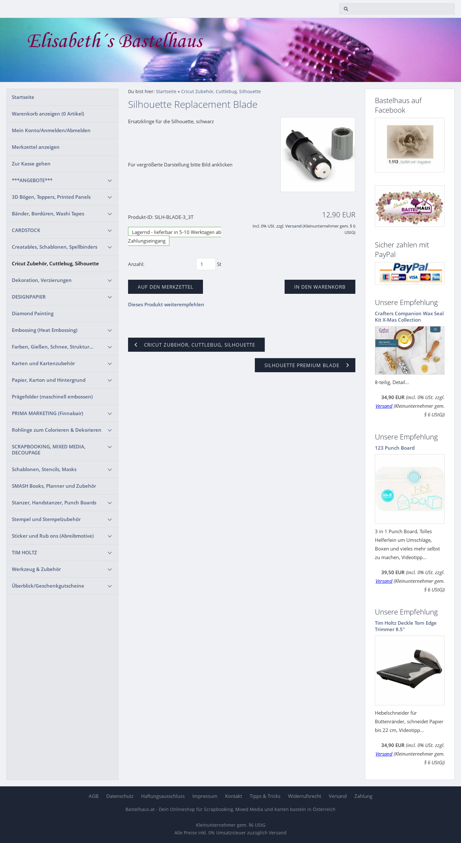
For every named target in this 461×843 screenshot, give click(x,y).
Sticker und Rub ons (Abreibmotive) (53, 536)
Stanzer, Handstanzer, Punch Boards (54, 502)
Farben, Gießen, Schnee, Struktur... (52, 346)
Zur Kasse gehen (31, 163)
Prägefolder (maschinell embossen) (52, 396)
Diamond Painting (32, 313)
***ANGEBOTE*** (32, 180)
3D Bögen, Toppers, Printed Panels (51, 197)
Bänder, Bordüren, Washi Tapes (48, 213)
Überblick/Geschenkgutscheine (48, 585)
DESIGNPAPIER (29, 296)
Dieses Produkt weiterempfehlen (166, 304)
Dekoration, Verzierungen (42, 280)
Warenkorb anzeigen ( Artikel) (48, 113)
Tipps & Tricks (265, 796)
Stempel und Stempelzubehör (46, 519)
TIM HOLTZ (24, 552)
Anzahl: (136, 264)
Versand (293, 226)
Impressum (204, 796)
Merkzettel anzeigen (36, 147)
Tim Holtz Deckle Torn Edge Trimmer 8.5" (406, 626)
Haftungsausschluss (163, 796)
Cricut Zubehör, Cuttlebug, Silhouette (55, 263)
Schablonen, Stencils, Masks (44, 469)
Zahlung (363, 796)
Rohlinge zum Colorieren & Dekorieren (56, 430)
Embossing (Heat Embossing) (44, 330)
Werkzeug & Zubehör (36, 569)
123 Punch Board (395, 448)
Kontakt (233, 796)
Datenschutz (119, 796)
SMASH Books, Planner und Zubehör (54, 486)
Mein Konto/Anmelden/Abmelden (51, 130)
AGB (94, 796)
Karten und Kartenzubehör (43, 363)
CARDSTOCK (26, 230)
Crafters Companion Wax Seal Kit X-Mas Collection (409, 316)
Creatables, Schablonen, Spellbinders (54, 247)
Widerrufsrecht (304, 796)
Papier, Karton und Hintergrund (48, 380)
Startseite (23, 97)
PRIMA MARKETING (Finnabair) (47, 413)
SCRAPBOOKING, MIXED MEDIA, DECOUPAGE (48, 449)
